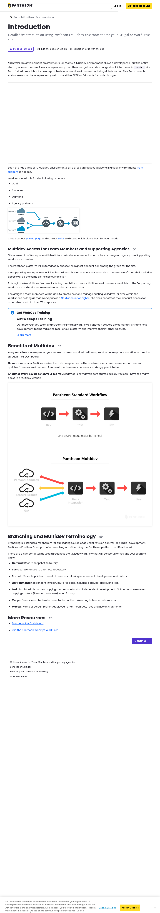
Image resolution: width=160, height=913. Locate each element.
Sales (61, 238)
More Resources (18, 676)
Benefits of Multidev (20, 666)
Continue (142, 641)
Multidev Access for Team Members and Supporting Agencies (42, 662)
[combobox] (80, 17)
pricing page (33, 238)
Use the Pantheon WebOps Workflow (35, 630)
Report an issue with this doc (87, 49)
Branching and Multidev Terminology (29, 671)
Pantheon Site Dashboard (27, 623)
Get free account (139, 6)
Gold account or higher (75, 298)
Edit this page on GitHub (52, 49)
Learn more (24, 335)
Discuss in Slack (21, 49)
